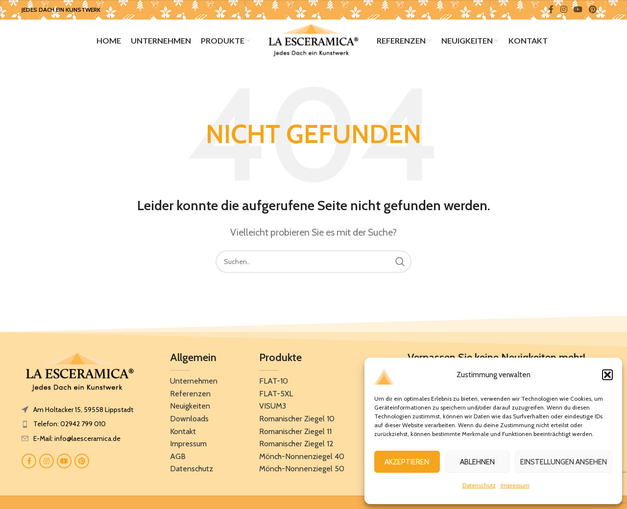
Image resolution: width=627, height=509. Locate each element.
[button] (607, 375)
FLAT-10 (273, 383)
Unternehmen (193, 383)
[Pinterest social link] (593, 9)
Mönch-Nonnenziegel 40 (301, 458)
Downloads (189, 421)
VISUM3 (272, 408)
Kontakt (183, 433)
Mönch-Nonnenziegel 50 (301, 471)
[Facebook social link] (551, 9)
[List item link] (80, 426)
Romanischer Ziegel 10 (297, 421)
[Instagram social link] (563, 9)
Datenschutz (479, 485)
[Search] (313, 264)
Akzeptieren (407, 462)
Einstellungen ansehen (563, 462)
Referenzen (190, 396)
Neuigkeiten (190, 408)
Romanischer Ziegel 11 (295, 433)
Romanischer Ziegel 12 (296, 446)
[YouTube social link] (577, 9)
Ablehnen (477, 462)
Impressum (515, 485)
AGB (178, 458)
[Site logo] (313, 40)
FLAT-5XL (276, 396)
